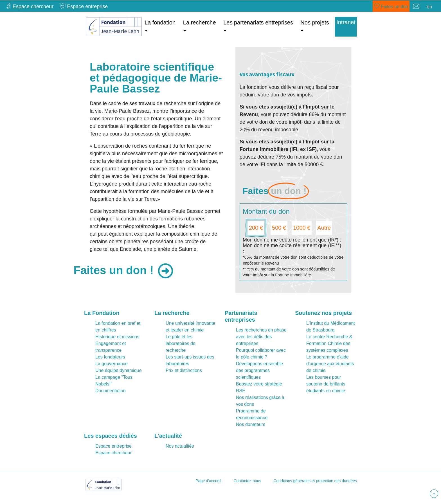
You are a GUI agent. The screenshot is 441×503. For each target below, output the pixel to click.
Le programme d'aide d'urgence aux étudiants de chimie (330, 364)
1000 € (301, 228)
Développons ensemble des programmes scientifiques (259, 370)
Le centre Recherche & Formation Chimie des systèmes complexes (329, 343)
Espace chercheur (113, 452)
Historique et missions (117, 336)
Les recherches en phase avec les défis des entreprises (261, 337)
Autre (324, 228)
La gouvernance (111, 363)
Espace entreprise (113, 446)
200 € (256, 228)
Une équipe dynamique (118, 370)
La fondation (160, 22)
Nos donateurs (250, 424)
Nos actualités (180, 446)
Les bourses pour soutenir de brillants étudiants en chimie (325, 384)
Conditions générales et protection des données (315, 481)
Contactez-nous (247, 481)
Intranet (346, 22)
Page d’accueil (208, 481)
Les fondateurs (110, 357)
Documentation (110, 390)
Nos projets (314, 22)
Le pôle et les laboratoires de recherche (180, 343)
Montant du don (266, 211)
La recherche (199, 22)
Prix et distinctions (184, 370)
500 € (279, 228)
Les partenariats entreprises (258, 22)
